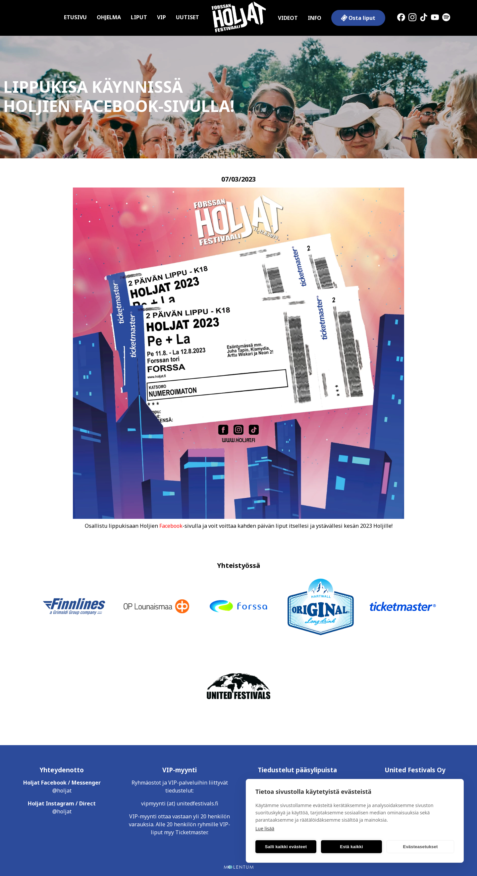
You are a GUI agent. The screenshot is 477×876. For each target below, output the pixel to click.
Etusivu (75, 17)
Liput (139, 17)
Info (314, 18)
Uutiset (187, 17)
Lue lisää (264, 828)
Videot (288, 18)
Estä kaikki (351, 846)
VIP (161, 17)
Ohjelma (109, 17)
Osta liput (357, 18)
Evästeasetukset (420, 846)
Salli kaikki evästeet (286, 846)
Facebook (171, 525)
